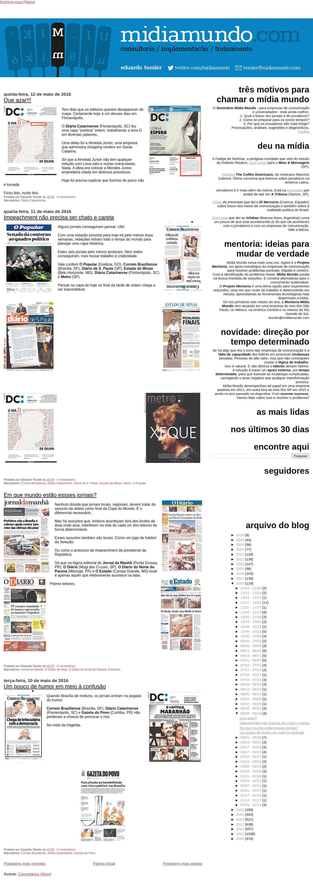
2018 (240, 573)
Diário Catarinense (33, 200)
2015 (240, 810)
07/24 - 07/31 (251, 665)
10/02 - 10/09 (251, 636)
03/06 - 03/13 (251, 766)
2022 (240, 554)
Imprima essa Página (17, 2)
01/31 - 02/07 (251, 790)
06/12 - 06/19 (251, 689)
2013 (240, 819)
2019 (240, 569)
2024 (240, 544)
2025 (240, 540)
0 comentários (66, 197)
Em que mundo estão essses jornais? (50, 495)
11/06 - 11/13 (251, 612)
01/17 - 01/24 (251, 795)
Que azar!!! (17, 100)
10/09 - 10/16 (251, 631)
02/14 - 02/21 (251, 781)
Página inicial (104, 864)
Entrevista (220, 218)
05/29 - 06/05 (251, 699)
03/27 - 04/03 (251, 752)
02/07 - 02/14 (251, 786)
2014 (240, 814)
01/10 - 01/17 (251, 800)
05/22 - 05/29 (251, 704)
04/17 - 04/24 (251, 747)
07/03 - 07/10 (251, 680)
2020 (240, 564)
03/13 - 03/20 (251, 761)
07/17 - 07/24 (251, 670)
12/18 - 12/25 (251, 588)
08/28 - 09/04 (251, 646)
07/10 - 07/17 (251, 675)
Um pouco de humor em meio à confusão (55, 686)
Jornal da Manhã (32, 669)
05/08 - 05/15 (251, 713)
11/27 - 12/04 (251, 602)
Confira (303, 131)
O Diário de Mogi (56, 669)
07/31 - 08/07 (251, 660)
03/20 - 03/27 (251, 757)
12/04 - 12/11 (251, 598)
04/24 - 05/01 (251, 742)
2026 (240, 535)
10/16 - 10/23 (251, 627)
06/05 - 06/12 (251, 694)
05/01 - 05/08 (251, 737)
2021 (240, 559)
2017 (240, 578)
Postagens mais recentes (24, 864)
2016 (240, 583)
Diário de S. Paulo (86, 483)
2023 (240, 549)
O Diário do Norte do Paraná (87, 669)
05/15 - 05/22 (251, 708)
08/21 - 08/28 (251, 651)
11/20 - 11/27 (251, 607)
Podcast (228, 174)
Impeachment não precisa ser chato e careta (59, 217)
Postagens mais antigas (182, 864)
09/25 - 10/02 (251, 641)
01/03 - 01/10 (251, 805)
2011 (240, 829)
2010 (240, 834)
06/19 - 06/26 (251, 684)
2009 (240, 839)
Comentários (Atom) (34, 874)
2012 (240, 824)
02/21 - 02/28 (251, 776)
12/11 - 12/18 (251, 593)
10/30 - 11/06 (251, 617)
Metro (127, 483)
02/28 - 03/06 (251, 771)
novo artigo (258, 163)
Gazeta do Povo (84, 853)
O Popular (139, 483)
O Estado (114, 669)
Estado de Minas (111, 483)
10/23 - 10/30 (251, 622)
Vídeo (217, 202)
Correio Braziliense (33, 483)
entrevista (295, 190)
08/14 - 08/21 (251, 655)
